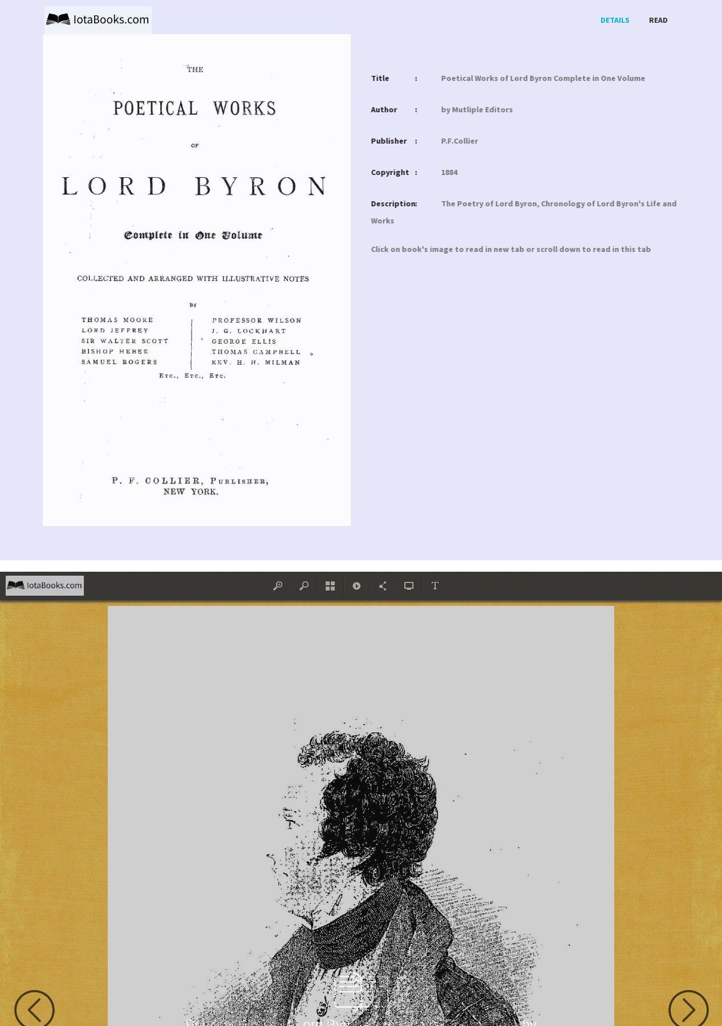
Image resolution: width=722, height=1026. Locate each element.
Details (615, 20)
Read (658, 20)
